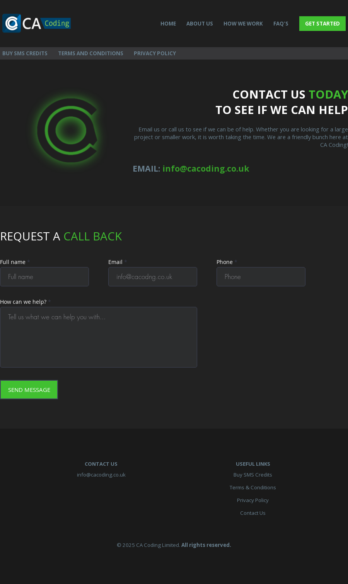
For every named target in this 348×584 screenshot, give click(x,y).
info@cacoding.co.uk (101, 474)
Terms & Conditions (253, 487)
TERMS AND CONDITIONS (90, 53)
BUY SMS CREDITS (25, 53)
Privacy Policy (253, 500)
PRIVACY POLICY (155, 53)
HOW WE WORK (243, 23)
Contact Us (253, 512)
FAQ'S (280, 23)
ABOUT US (199, 23)
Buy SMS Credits (253, 474)
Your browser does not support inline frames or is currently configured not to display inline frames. (170, 324)
